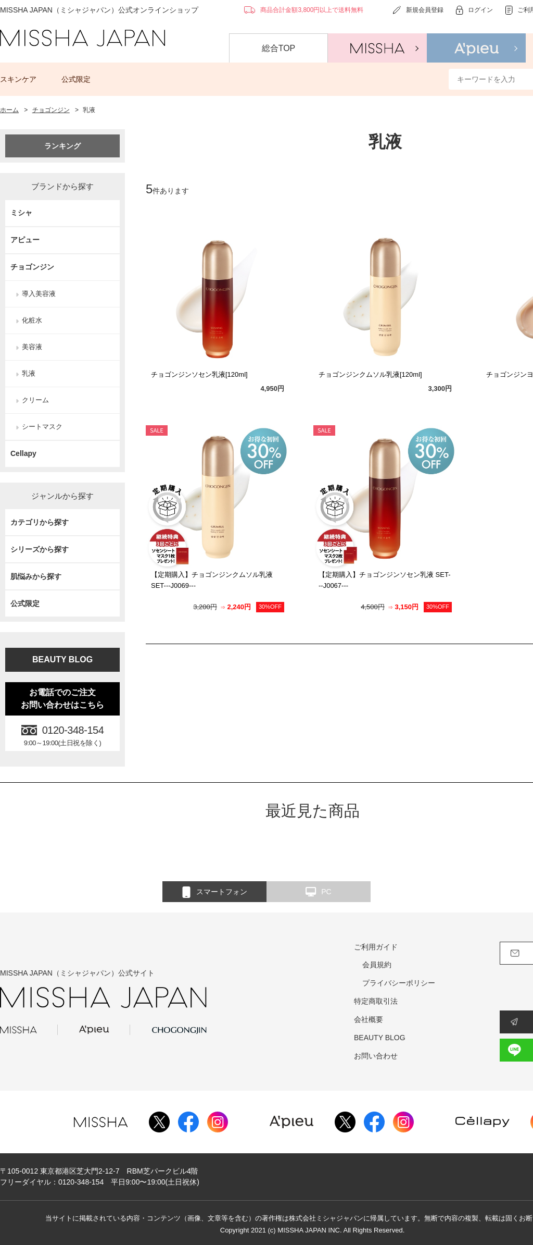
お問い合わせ (376, 1056)
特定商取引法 (376, 1001)
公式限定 (76, 79)
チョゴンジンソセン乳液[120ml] (199, 374)
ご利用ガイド (376, 947)
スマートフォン (214, 892)
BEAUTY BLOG (62, 659)
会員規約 (376, 964)
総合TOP (279, 48)
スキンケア (18, 79)
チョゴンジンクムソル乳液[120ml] (370, 374)
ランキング (62, 146)
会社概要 (368, 1019)
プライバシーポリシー (398, 983)
